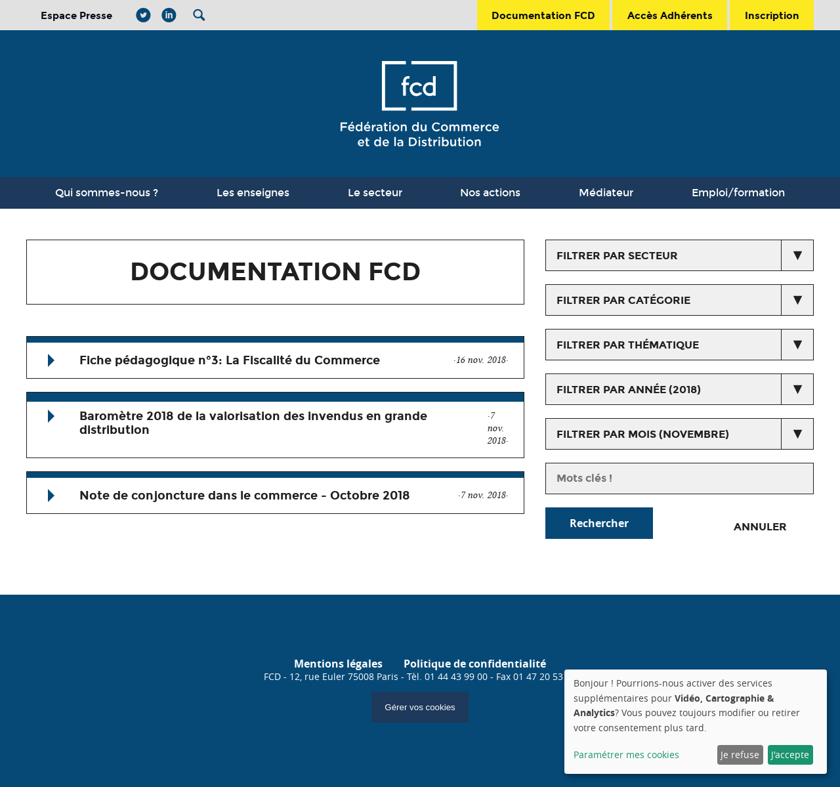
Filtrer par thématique (627, 345)
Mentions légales (338, 663)
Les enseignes (253, 192)
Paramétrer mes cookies (626, 754)
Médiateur (606, 192)
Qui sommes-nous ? (106, 192)
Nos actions (490, 192)
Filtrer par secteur (617, 255)
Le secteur (375, 192)
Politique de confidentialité (475, 663)
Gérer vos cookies (420, 707)
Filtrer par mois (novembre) (642, 434)
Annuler (760, 527)
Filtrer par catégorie (623, 300)
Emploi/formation (738, 192)
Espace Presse (76, 15)
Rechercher (599, 523)
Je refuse (740, 754)
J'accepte (790, 754)
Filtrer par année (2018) (628, 389)
